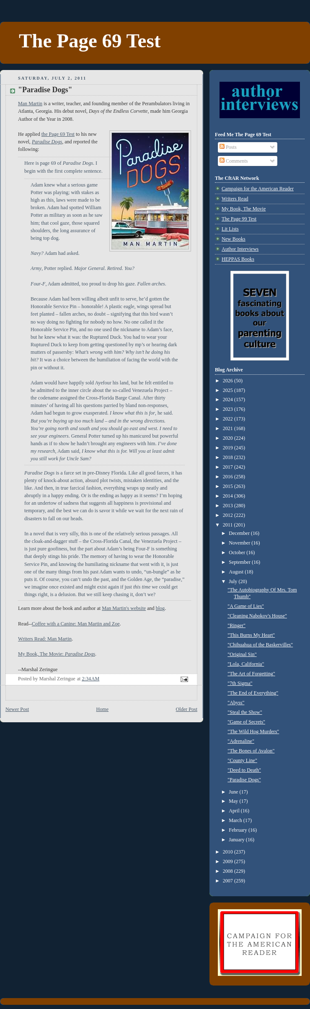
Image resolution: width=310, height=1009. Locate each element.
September (240, 562)
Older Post (186, 709)
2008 (228, 871)
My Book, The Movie (244, 209)
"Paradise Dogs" (244, 780)
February (238, 830)
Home (102, 709)
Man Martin (30, 103)
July (233, 581)
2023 (228, 409)
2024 (228, 399)
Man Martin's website (124, 608)
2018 (228, 457)
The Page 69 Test (89, 41)
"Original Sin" (241, 654)
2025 (228, 390)
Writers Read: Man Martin (45, 639)
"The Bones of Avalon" (250, 751)
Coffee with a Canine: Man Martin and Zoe (76, 624)
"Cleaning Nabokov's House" (257, 616)
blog (160, 608)
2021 (228, 428)
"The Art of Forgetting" (251, 674)
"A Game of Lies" (245, 606)
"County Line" (242, 760)
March (236, 820)
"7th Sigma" (239, 683)
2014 (228, 496)
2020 (228, 438)
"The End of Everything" (252, 693)
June (234, 792)
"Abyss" (235, 703)
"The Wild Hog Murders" (253, 731)
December (240, 533)
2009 (228, 861)
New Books (233, 239)
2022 (228, 419)
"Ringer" (236, 625)
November (240, 543)
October (237, 552)
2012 (228, 515)
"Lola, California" (245, 664)
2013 (228, 505)
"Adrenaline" (240, 741)
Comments (234, 161)
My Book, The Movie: (56, 654)
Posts (228, 147)
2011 (228, 525)
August (237, 572)
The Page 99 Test (239, 219)
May (234, 801)
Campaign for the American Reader (258, 189)
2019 (228, 448)
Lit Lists (230, 229)
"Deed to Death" (244, 770)
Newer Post (17, 709)
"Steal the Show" (244, 712)
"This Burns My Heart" (251, 635)
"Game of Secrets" (246, 722)
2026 (228, 381)
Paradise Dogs (47, 142)
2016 (228, 477)
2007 (228, 881)
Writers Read (235, 199)
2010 (228, 852)
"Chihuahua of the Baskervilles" (260, 645)
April (235, 811)
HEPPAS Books (238, 259)
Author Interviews (240, 249)
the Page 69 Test (58, 134)
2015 (228, 486)
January (237, 840)
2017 (228, 467)
